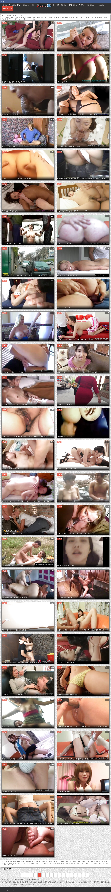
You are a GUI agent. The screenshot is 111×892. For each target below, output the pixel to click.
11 (67, 875)
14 (79, 875)
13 (75, 875)
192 (83, 875)
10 (63, 875)
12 (71, 875)
